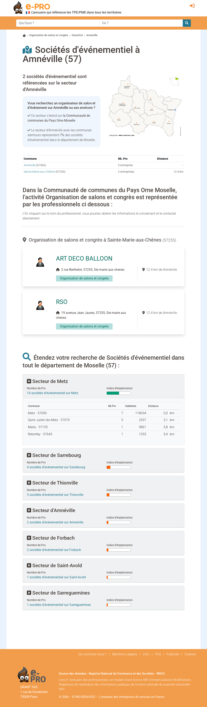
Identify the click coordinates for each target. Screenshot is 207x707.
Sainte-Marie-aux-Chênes (39, 171)
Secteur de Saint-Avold (54, 565)
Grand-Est (77, 35)
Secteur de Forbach (51, 538)
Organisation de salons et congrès (48, 35)
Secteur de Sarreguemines (58, 593)
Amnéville (30, 165)
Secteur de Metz (47, 381)
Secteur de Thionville (52, 483)
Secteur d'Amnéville (51, 510)
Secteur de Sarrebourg (54, 455)
